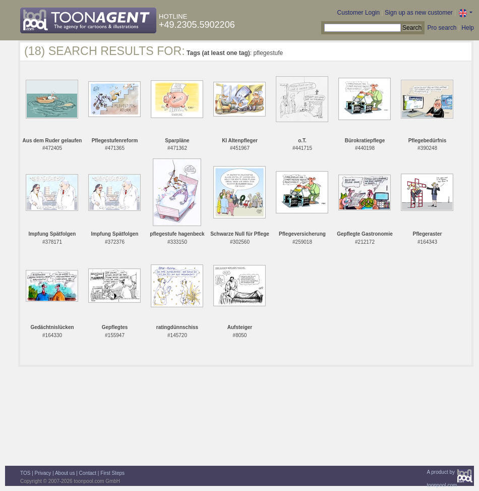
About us (65, 473)
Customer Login (358, 12)
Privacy (43, 473)
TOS (25, 473)
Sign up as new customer (419, 12)
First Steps (112, 473)
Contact (87, 473)
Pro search (441, 27)
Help (467, 27)
